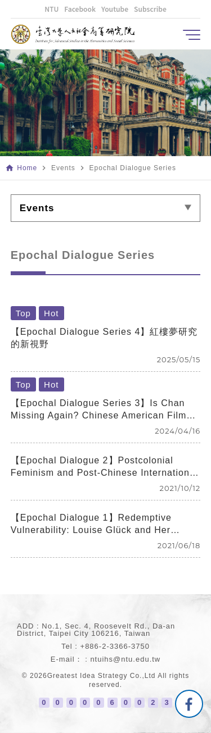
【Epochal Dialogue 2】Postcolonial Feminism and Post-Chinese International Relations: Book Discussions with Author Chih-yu (104, 467)
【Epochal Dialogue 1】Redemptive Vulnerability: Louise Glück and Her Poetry (91, 524)
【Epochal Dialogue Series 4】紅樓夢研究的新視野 (104, 338)
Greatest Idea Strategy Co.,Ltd (101, 676)
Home (27, 168)
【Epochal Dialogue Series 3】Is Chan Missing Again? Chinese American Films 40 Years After (101, 410)
